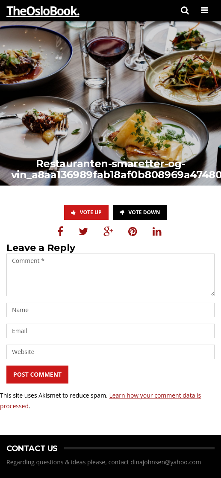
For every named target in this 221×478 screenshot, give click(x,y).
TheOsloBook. (42, 11)
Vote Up (86, 212)
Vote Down (140, 212)
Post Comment (37, 374)
